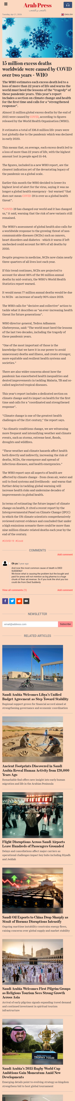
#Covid (19, 541)
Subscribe (65, 624)
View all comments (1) (14, 590)
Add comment (65, 554)
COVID (34, 117)
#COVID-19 (8, 541)
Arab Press (37, 5)
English (67, 14)
